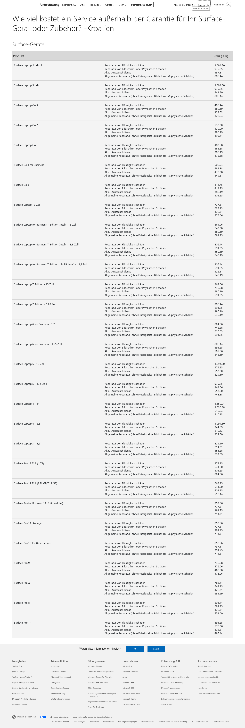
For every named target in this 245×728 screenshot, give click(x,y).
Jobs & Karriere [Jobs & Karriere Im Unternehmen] (204, 666)
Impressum (94, 721)
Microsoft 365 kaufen (141, 4)
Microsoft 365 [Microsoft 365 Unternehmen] (128, 688)
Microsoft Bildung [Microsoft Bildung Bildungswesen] (95, 666)
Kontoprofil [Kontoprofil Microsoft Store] (55, 666)
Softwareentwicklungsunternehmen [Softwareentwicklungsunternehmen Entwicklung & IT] (175, 699)
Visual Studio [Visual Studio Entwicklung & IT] (166, 704)
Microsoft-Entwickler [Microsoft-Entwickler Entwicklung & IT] (169, 666)
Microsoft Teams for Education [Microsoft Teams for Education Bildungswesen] (100, 677)
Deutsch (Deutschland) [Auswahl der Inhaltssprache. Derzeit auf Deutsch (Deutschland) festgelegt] (26, 716)
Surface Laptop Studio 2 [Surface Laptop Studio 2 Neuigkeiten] (22, 677)
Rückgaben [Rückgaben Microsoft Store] (55, 682)
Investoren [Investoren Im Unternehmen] (202, 688)
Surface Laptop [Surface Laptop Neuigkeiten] (18, 671)
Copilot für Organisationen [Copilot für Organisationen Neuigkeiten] (23, 682)
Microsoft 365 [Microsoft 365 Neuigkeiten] (18, 693)
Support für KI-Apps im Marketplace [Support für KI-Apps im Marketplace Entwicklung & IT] (176, 677)
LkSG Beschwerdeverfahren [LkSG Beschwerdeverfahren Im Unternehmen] (209, 693)
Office (83, 4)
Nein (156, 648)
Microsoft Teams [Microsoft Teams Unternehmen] (129, 699)
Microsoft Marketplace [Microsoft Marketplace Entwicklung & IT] (170, 688)
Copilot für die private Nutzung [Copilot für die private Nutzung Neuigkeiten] (25, 688)
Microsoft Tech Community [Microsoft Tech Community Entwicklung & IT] (172, 682)
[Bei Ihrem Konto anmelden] (222, 5)
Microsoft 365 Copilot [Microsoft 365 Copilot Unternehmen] (131, 693)
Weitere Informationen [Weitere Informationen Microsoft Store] (60, 699)
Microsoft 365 (69, 4)
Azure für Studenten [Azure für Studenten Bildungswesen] (96, 707)
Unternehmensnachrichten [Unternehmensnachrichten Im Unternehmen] (209, 677)
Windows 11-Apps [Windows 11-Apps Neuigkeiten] (19, 704)
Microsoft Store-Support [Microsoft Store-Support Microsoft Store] (61, 677)
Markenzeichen (147, 721)
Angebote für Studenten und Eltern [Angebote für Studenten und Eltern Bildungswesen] (102, 701)
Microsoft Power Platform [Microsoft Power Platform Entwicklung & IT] (171, 693)
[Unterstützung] (49, 4)
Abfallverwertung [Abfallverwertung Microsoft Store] (58, 693)
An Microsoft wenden (60, 721)
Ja (135, 648)
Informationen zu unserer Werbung (173, 721)
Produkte (94, 4)
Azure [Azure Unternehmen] (124, 677)
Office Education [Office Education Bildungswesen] (94, 688)
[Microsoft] (24, 4)
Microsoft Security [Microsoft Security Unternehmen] (129, 671)
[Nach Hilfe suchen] (204, 4)
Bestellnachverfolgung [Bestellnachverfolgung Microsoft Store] (60, 688)
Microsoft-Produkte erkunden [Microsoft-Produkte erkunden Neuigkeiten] (24, 699)
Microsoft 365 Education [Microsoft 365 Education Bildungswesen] (98, 682)
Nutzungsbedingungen (127, 721)
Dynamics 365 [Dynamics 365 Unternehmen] (128, 682)
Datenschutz (108, 721)
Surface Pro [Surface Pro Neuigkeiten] (17, 666)
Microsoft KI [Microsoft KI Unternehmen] (127, 666)
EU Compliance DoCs (200, 721)
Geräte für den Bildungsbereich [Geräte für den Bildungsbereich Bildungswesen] (100, 671)
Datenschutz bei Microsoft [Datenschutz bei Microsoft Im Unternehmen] (209, 682)
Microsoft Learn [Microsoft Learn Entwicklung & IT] (167, 671)
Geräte (108, 4)
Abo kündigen (79, 721)
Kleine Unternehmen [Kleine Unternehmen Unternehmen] (131, 704)
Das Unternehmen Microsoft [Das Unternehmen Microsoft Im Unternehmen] (210, 671)
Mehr (121, 4)
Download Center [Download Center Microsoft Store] (58, 671)
